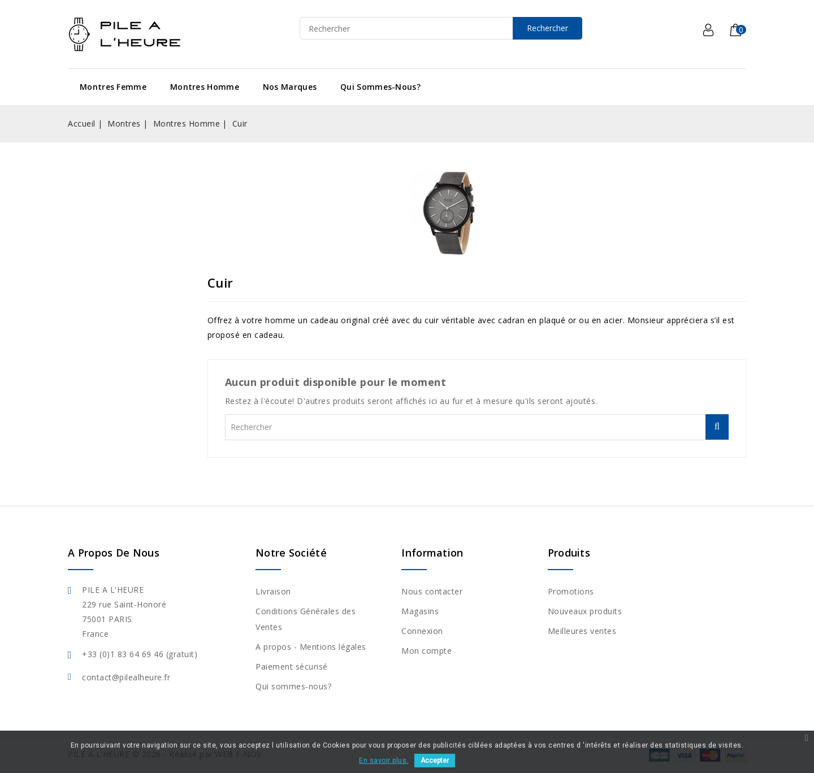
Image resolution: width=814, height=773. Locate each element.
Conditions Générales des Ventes (306, 619)
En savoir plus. (384, 761)
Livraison (273, 591)
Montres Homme (204, 86)
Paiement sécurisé (292, 666)
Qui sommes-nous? (380, 86)
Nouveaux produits (585, 611)
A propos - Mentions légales (311, 646)
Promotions (571, 591)
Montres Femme (113, 86)
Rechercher (547, 28)
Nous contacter (431, 591)
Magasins (420, 611)
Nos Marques (290, 86)
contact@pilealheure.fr (126, 677)
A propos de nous (113, 552)
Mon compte (426, 650)
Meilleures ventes (582, 631)
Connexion (422, 631)
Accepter (435, 761)
